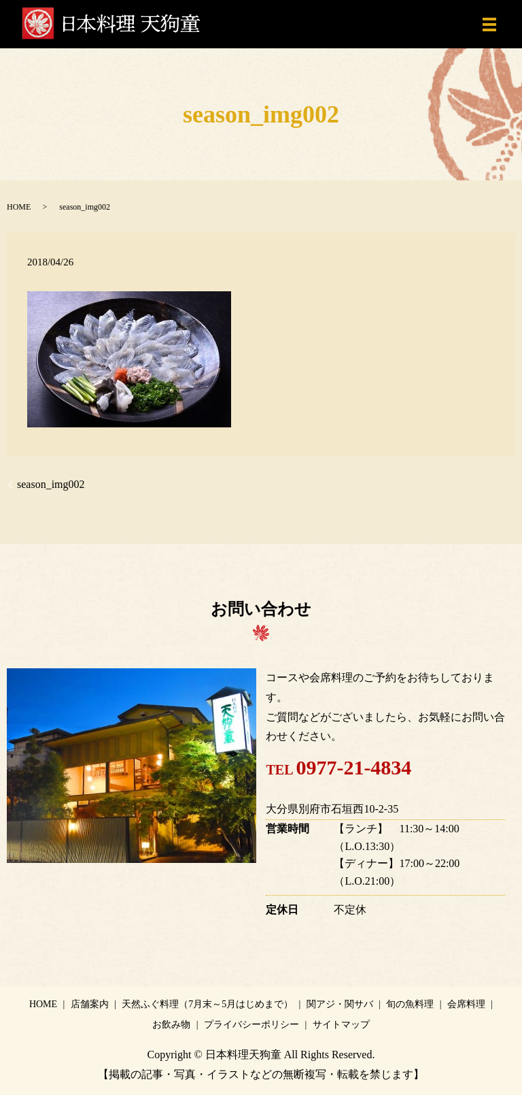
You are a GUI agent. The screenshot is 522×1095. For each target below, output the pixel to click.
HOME (19, 207)
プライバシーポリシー (251, 1024)
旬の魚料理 (410, 1004)
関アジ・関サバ (340, 1004)
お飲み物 (171, 1024)
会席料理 (466, 1004)
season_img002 (51, 484)
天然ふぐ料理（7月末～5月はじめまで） (207, 1004)
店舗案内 (90, 1004)
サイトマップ (341, 1024)
